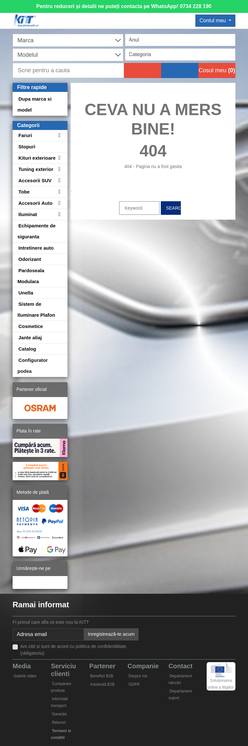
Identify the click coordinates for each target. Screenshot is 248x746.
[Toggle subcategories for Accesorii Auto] (58, 203)
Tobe (24, 191)
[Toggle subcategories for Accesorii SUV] (58, 180)
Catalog (27, 349)
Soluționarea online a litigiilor (220, 678)
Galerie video (25, 676)
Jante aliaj (30, 337)
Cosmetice (30, 326)
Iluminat (27, 214)
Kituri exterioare (37, 158)
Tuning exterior (35, 169)
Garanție (59, 714)
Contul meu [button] (213, 20)
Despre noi (138, 676)
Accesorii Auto (35, 203)
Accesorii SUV (35, 180)
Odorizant (29, 259)
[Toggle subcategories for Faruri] (58, 135)
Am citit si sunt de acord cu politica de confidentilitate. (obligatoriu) (74, 650)
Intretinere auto (36, 248)
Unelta (25, 292)
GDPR (134, 684)
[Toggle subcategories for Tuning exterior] (58, 169)
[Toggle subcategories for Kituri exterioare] (58, 158)
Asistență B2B (102, 684)
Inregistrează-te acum (111, 634)
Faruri (25, 135)
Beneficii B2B (101, 676)
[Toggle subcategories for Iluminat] (58, 214)
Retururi (59, 722)
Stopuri (27, 146)
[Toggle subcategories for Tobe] (58, 191)
